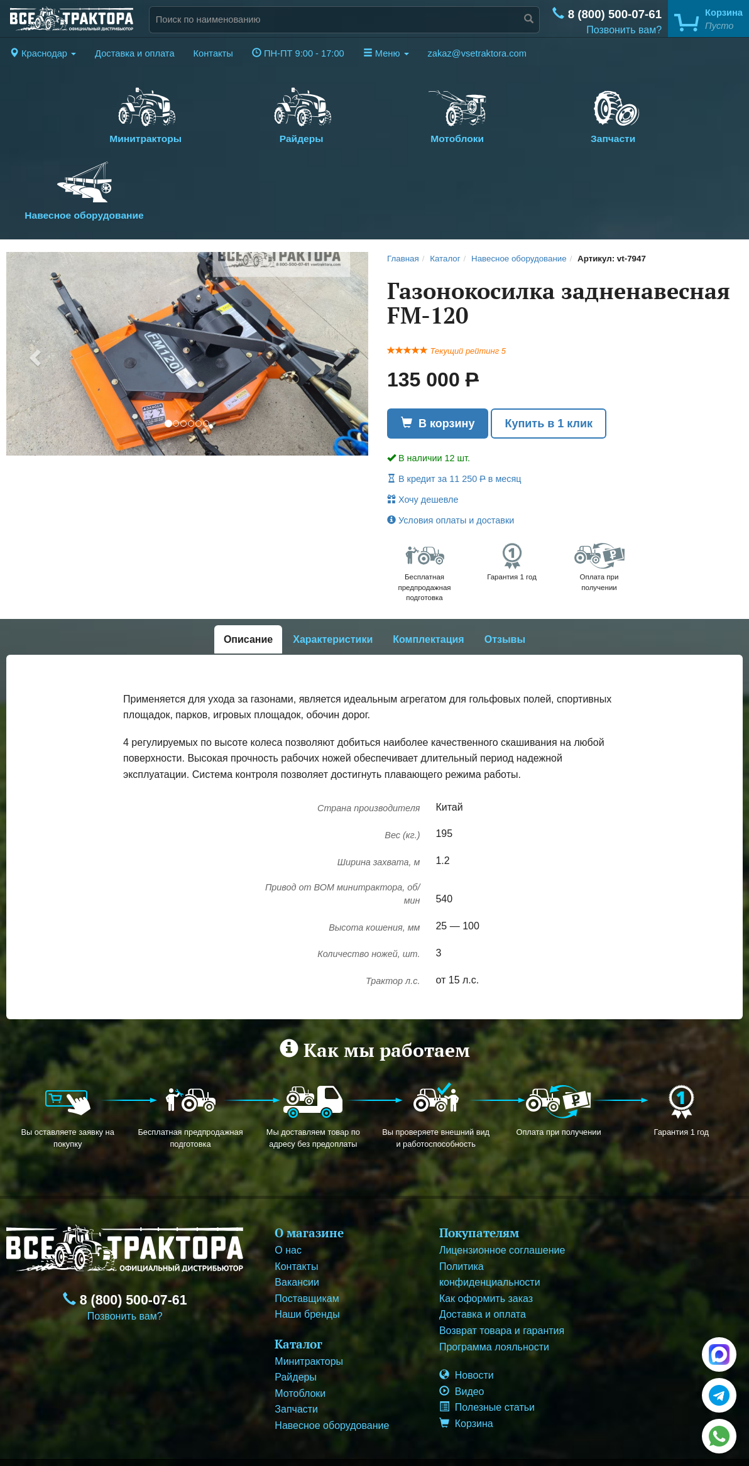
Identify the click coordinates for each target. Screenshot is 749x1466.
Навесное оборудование (620, 120)
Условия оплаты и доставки (450, 459)
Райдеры (252, 113)
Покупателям (479, 1170)
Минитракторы (129, 113)
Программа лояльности (494, 1284)
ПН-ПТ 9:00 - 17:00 (298, 53)
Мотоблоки (374, 113)
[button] (42, 53)
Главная (403, 197)
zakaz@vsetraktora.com (477, 53)
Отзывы (504, 577)
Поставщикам (307, 1236)
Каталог (445, 197)
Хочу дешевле (422, 438)
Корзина (466, 1361)
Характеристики (333, 577)
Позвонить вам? (624, 30)
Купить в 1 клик (549, 361)
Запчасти (497, 113)
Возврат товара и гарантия (501, 1268)
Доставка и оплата (134, 53)
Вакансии (297, 1220)
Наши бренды (307, 1252)
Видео (461, 1329)
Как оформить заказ (486, 1236)
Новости (466, 1313)
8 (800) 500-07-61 (607, 14)
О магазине (309, 1170)
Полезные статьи (487, 1345)
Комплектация (428, 577)
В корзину (437, 361)
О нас (288, 1188)
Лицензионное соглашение (502, 1188)
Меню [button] (386, 53)
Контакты (213, 53)
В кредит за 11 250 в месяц (454, 417)
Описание (248, 577)
